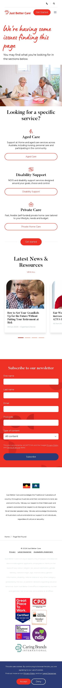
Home (7, 537)
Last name (8, 389)
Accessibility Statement (43, 552)
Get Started (42, 12)
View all (31, 272)
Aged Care (31, 156)
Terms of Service (13, 447)
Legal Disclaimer (49, 673)
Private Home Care (31, 226)
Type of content (11, 430)
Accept (23, 681)
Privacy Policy (52, 445)
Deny (38, 681)
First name (8, 376)
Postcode (8, 417)
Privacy (12, 552)
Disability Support (31, 191)
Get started (31, 241)
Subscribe (31, 456)
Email (6, 403)
